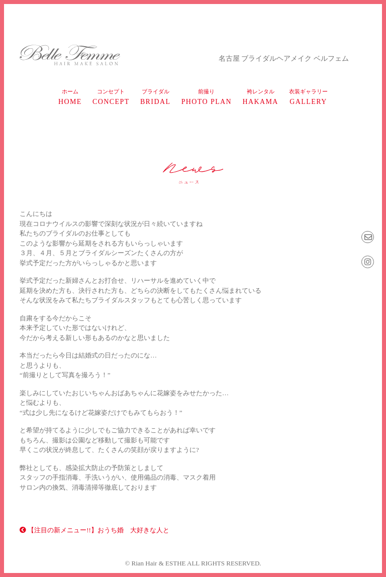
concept (111, 96)
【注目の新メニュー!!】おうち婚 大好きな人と (94, 530)
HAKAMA (260, 96)
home (70, 96)
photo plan (206, 96)
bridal (155, 96)
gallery (308, 96)
